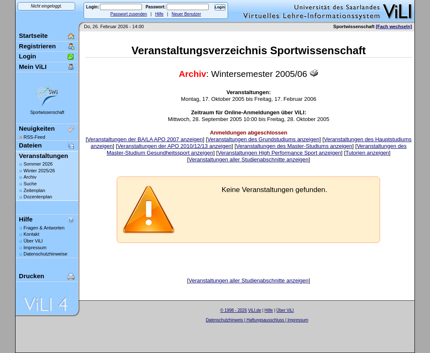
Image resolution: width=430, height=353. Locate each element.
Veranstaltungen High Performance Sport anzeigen (279, 153)
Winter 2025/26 (39, 170)
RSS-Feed (34, 137)
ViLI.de (254, 310)
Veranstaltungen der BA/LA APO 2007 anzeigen (145, 139)
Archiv (30, 176)
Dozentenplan (38, 196)
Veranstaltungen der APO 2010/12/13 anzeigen (174, 146)
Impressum (35, 247)
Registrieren (37, 46)
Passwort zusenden (128, 14)
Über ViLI (33, 240)
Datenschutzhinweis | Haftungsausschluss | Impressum (257, 320)
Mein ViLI (33, 66)
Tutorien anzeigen (367, 153)
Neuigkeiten (37, 128)
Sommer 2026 (38, 163)
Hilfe (159, 14)
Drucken (31, 275)
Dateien (30, 145)
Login (27, 56)
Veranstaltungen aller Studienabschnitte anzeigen (249, 159)
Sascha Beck (266, 325)
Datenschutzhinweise (45, 253)
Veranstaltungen (43, 155)
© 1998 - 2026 (233, 310)
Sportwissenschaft (47, 112)
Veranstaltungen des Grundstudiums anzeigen (263, 139)
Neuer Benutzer (186, 14)
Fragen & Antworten (44, 227)
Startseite (33, 35)
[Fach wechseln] (394, 26)
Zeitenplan (34, 190)
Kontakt (31, 234)
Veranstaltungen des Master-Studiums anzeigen (294, 146)
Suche (30, 183)
